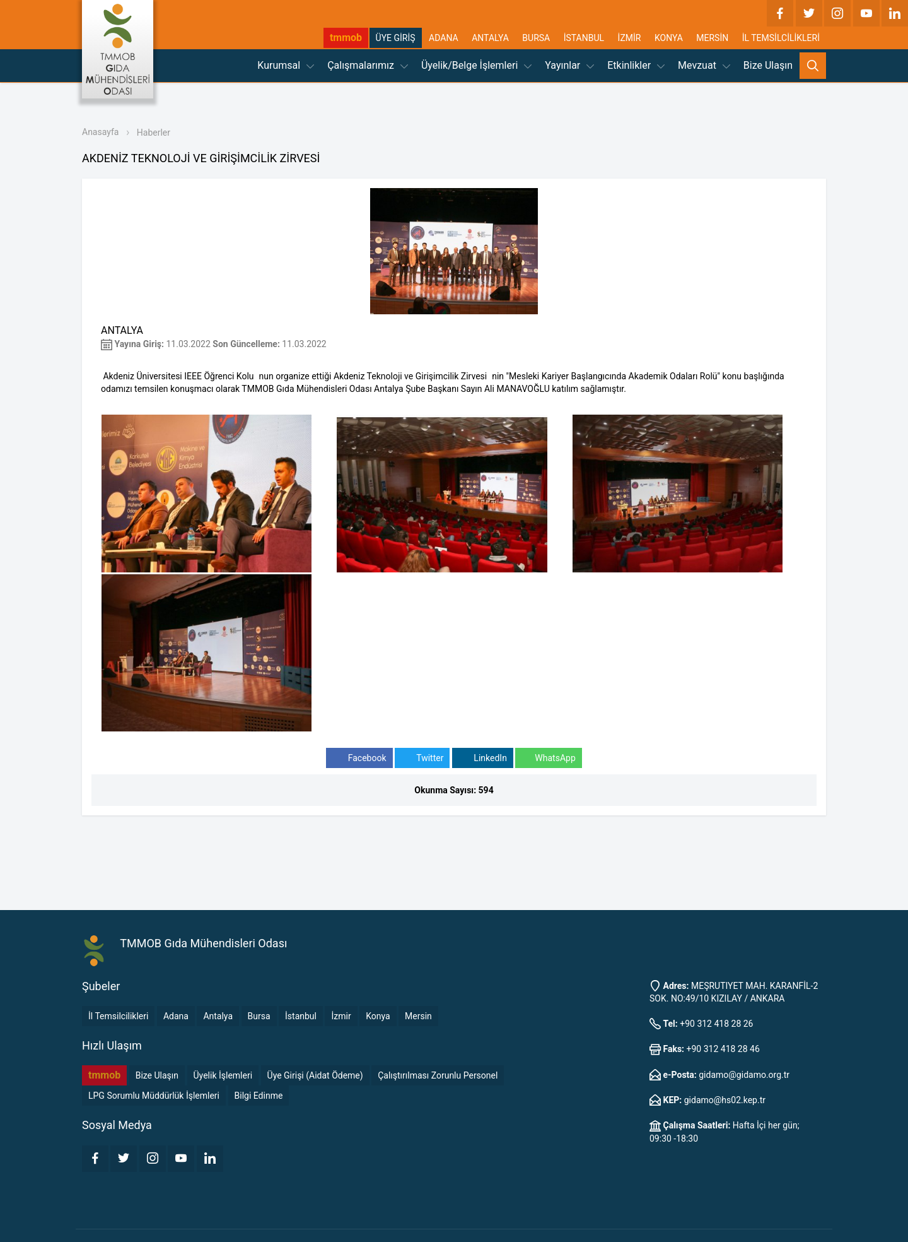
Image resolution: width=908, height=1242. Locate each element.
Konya (378, 1016)
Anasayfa (100, 132)
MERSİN (712, 38)
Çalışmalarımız (367, 65)
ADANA (443, 38)
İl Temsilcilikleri (118, 1016)
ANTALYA (490, 38)
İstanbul (301, 1016)
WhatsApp (548, 758)
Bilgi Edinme (259, 1096)
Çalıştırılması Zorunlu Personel (438, 1075)
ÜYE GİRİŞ (396, 38)
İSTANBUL (584, 38)
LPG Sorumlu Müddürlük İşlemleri (153, 1096)
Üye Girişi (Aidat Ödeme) (315, 1075)
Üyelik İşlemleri (223, 1075)
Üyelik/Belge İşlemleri (476, 65)
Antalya (218, 1016)
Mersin (418, 1016)
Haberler (153, 132)
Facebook (359, 758)
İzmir (341, 1016)
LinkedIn (482, 758)
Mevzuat (704, 65)
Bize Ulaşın (768, 65)
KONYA (669, 38)
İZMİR (629, 38)
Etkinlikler (636, 65)
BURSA (536, 38)
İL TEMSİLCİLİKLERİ (781, 38)
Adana (176, 1016)
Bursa (259, 1016)
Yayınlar (569, 65)
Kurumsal (285, 65)
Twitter (422, 758)
